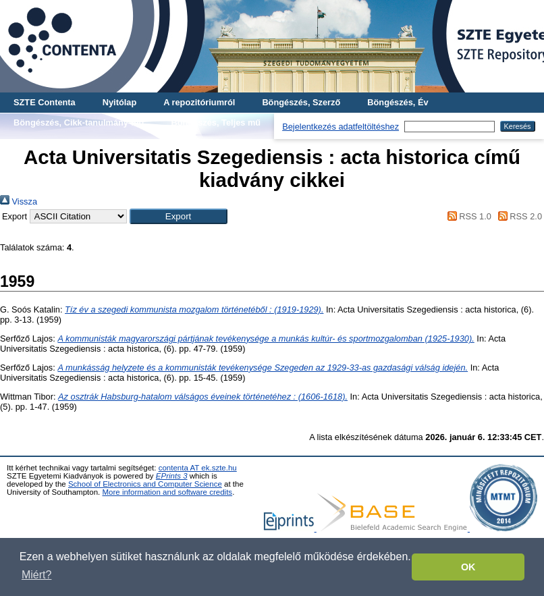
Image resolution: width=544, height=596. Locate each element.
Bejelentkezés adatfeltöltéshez (340, 126)
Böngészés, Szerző (301, 102)
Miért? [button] (36, 574)
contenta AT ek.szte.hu (198, 468)
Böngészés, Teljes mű (216, 122)
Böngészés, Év (397, 102)
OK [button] (468, 567)
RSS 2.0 (517, 216)
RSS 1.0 (467, 216)
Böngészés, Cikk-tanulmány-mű (78, 122)
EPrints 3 (172, 476)
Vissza (18, 201)
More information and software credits (167, 492)
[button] (178, 216)
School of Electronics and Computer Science (145, 484)
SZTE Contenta (44, 102)
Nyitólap (119, 102)
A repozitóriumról (199, 102)
